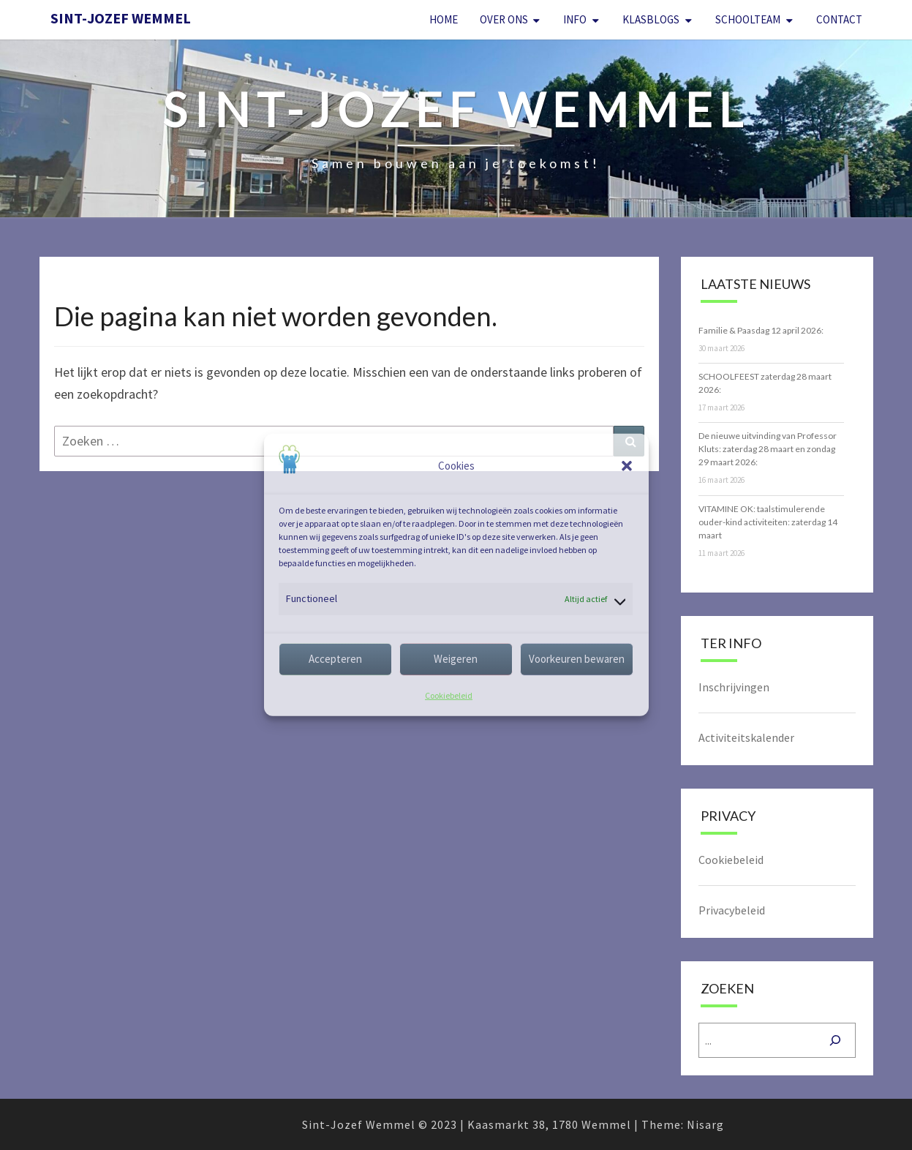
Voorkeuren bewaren (577, 659)
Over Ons (504, 19)
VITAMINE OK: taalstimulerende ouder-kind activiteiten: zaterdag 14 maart (767, 522)
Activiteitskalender (746, 737)
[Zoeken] (835, 1040)
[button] (626, 466)
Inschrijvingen (733, 687)
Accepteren (335, 659)
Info (575, 19)
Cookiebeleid (448, 695)
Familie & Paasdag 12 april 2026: (761, 330)
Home (443, 19)
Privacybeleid (731, 910)
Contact (839, 19)
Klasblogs (650, 19)
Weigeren (456, 659)
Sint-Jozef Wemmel (120, 18)
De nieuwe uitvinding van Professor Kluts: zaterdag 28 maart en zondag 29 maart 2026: (767, 448)
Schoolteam (747, 19)
